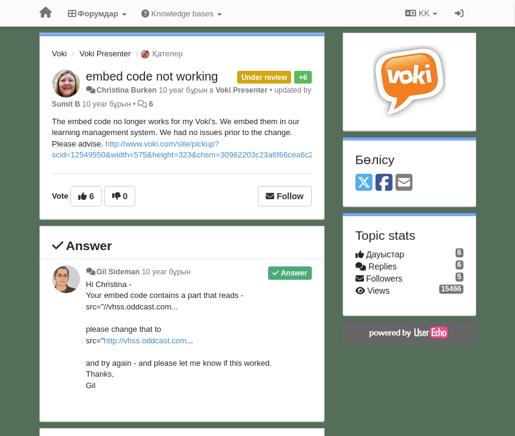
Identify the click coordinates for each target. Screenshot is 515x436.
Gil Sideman (118, 272)
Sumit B (66, 104)
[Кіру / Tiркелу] (459, 13)
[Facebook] (383, 183)
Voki (59, 53)
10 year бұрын (166, 272)
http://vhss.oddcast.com (145, 340)
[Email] (404, 183)
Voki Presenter (105, 53)
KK (421, 13)
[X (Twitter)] (363, 183)
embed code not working (152, 76)
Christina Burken (126, 90)
